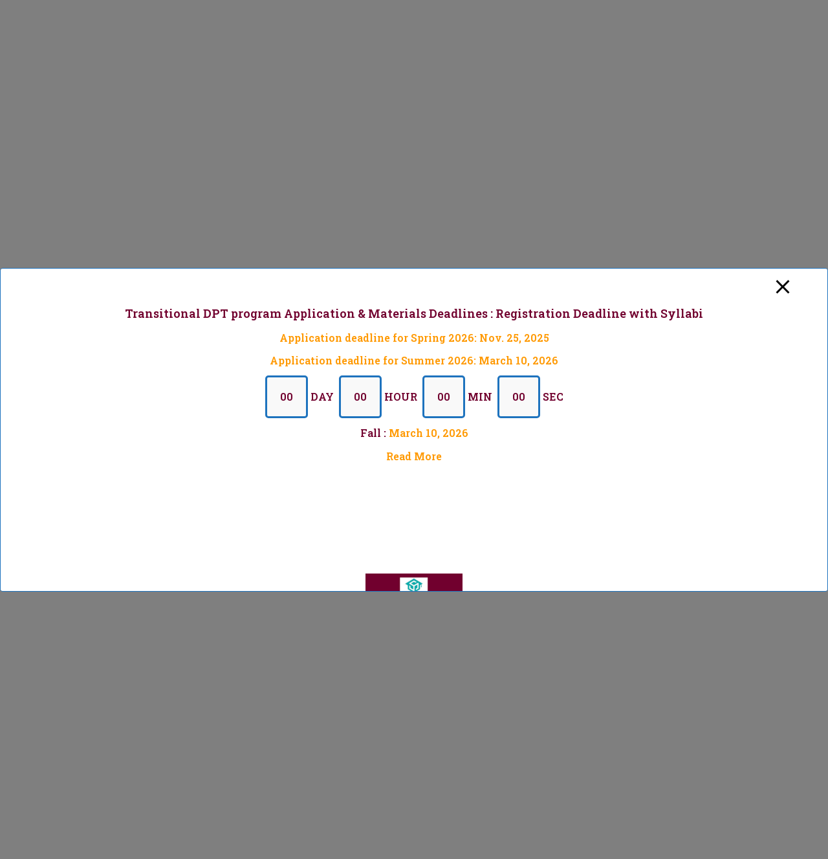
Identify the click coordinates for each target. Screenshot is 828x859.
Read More (414, 455)
